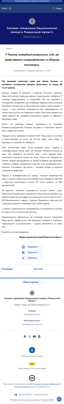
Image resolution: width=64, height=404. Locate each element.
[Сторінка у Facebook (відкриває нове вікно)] (24, 336)
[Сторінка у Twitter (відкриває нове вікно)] (29, 336)
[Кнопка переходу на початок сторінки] (59, 399)
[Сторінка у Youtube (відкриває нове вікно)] (34, 336)
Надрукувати (33, 247)
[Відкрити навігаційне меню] (10, 8)
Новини (9, 49)
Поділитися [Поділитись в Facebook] (32, 252)
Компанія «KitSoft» (25, 395)
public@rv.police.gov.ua (32, 324)
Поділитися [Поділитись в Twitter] (32, 258)
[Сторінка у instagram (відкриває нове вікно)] (39, 336)
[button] (32, 282)
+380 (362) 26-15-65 (32, 315)
